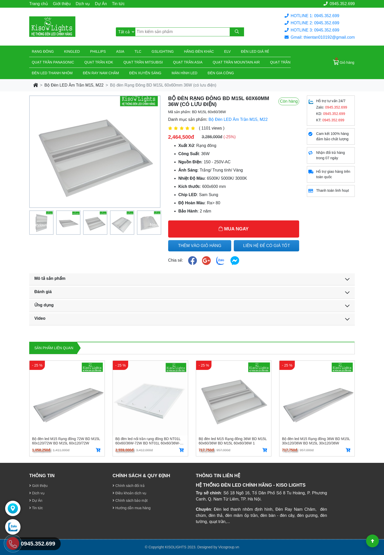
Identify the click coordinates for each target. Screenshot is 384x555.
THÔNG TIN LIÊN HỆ (218, 475)
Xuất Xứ (186, 145)
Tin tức (118, 4)
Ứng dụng (44, 305)
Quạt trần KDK (98, 62)
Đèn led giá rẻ (255, 51)
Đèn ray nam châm (101, 73)
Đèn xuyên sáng (145, 73)
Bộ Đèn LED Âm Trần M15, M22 (74, 85)
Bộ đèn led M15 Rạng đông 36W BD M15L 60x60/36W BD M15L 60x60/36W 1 (233, 441)
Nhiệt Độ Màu (191, 178)
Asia (120, 51)
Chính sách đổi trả (129, 486)
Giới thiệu (62, 4)
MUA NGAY (234, 228)
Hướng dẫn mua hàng (131, 508)
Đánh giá (43, 292)
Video (39, 318)
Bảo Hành (188, 211)
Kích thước (189, 186)
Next (154, 225)
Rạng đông (43, 51)
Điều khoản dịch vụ (130, 493)
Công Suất (188, 154)
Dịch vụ (83, 4)
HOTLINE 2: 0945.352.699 (312, 23)
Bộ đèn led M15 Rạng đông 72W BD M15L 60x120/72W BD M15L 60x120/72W (66, 441)
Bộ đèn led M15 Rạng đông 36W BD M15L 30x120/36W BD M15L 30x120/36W (316, 441)
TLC (138, 51)
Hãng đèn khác (199, 51)
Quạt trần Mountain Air (236, 62)
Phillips (98, 51)
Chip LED (187, 195)
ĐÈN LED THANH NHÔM (52, 73)
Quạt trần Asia (188, 62)
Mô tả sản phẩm (49, 278)
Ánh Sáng (188, 170)
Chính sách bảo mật (130, 500)
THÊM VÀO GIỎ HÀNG (199, 245)
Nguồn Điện (189, 162)
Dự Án (101, 4)
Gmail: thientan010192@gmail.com (320, 37)
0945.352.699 (339, 4)
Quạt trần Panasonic (53, 62)
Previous (39, 225)
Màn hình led (184, 73)
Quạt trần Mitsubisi (143, 62)
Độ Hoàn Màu (191, 203)
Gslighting (162, 51)
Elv (227, 51)
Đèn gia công (221, 73)
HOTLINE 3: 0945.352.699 (312, 30)
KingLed (72, 51)
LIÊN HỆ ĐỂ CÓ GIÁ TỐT (266, 245)
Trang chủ (38, 4)
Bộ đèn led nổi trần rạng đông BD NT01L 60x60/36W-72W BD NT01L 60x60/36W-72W (147, 441)
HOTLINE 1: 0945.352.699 (312, 16)
